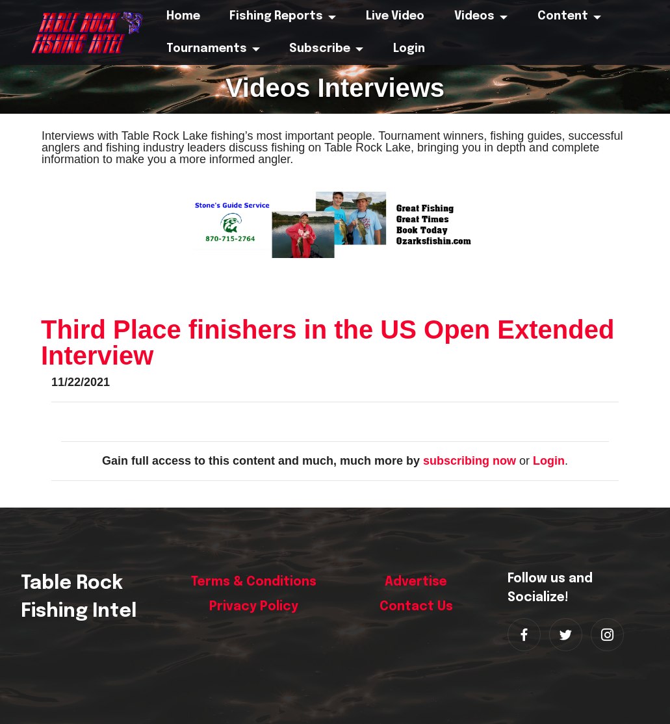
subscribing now (469, 460)
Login (549, 460)
